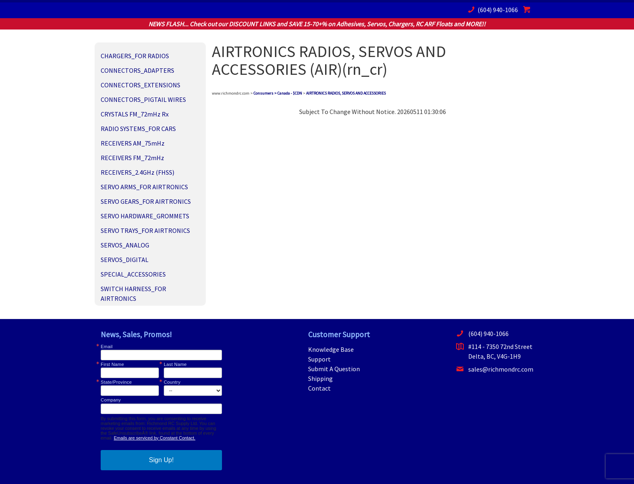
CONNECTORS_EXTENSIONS (140, 85)
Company (111, 400)
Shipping (320, 378)
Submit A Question (334, 369)
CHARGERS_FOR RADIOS (135, 56)
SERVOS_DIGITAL (124, 260)
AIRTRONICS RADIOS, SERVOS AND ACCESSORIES (346, 93)
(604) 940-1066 (491, 9)
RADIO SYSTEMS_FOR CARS (138, 129)
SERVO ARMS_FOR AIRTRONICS (144, 187)
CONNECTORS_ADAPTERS (137, 70)
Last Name (175, 364)
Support (319, 359)
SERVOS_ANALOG (125, 245)
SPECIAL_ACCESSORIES (133, 274)
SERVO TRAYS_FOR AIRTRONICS (145, 230)
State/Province (116, 382)
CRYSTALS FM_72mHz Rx (135, 114)
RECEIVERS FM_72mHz (132, 158)
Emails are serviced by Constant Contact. (154, 437)
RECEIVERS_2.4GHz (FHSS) (137, 172)
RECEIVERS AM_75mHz (133, 143)
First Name (112, 364)
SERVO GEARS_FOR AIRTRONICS (146, 201)
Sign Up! (161, 460)
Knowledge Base (331, 349)
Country (172, 382)
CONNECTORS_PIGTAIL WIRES (143, 99)
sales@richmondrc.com (494, 369)
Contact (319, 388)
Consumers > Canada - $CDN (278, 93)
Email (106, 347)
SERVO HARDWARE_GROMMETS (145, 216)
